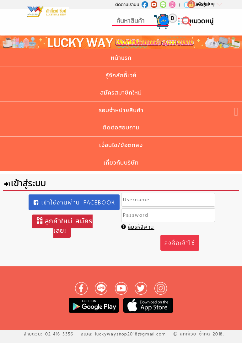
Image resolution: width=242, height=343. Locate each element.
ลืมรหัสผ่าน (137, 227)
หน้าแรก (121, 57)
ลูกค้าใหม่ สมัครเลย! (64, 225)
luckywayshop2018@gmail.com (130, 334)
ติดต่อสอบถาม (121, 127)
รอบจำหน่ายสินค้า (121, 110)
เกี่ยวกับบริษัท (121, 162)
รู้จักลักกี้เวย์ (121, 75)
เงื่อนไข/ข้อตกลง (121, 145)
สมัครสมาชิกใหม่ (121, 92)
